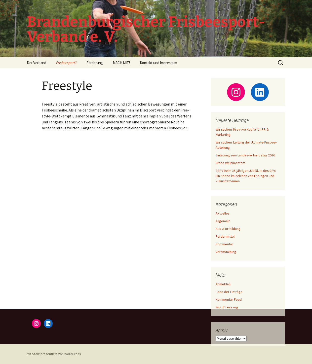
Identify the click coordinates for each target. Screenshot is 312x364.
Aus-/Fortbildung (228, 228)
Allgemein (223, 221)
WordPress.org (227, 307)
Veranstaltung (226, 252)
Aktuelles (223, 213)
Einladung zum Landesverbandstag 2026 (245, 155)
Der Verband (36, 62)
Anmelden (223, 284)
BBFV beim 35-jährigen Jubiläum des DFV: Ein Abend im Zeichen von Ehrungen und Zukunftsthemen (246, 175)
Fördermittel (225, 236)
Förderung (94, 62)
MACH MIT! (121, 62)
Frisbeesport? (66, 62)
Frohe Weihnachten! (230, 163)
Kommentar (224, 244)
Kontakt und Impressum (158, 62)
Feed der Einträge (229, 292)
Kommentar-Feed (229, 299)
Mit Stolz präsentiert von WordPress (54, 354)
